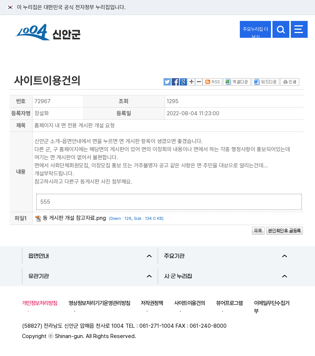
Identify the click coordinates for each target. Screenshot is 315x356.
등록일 (124, 113)
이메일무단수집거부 (271, 307)
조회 (123, 101)
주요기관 (225, 256)
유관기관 (90, 276)
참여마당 (24, 52)
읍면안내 (90, 256)
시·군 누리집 (225, 276)
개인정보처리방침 (39, 303)
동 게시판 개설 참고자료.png (74, 218)
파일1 (21, 218)
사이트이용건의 (189, 303)
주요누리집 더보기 (255, 32)
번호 (21, 101)
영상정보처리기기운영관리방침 (99, 303)
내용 (21, 171)
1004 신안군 (48, 33)
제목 (21, 125)
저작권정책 (152, 303)
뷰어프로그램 (229, 303)
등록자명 (20, 113)
